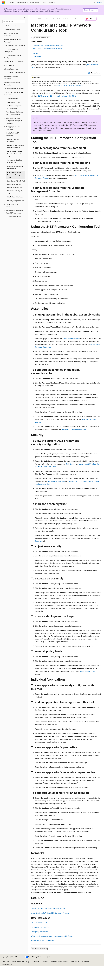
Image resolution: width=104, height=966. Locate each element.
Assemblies (36, 51)
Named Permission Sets (56, 481)
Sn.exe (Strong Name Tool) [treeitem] (15, 200)
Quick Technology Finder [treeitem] (12, 29)
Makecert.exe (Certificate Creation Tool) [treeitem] (15, 167)
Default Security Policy (87, 671)
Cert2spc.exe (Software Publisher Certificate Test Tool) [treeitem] (15, 154)
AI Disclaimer (6, 962)
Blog (27, 962)
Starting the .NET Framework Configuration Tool (48, 45)
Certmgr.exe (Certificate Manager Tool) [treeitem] (14, 161)
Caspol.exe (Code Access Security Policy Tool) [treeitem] (15, 146)
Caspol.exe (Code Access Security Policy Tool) (48, 908)
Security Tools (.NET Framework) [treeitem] (13, 140)
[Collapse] (25, 17)
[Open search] (94, 3)
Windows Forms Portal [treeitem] (11, 69)
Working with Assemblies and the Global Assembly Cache (52, 936)
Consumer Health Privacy (59, 962)
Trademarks (85, 962)
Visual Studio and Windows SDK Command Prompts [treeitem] (14, 113)
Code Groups (70, 464)
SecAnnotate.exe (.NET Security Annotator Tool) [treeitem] (14, 186)
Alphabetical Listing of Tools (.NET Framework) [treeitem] (14, 107)
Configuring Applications (40, 932)
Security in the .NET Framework (42, 940)
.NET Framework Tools (43, 19)
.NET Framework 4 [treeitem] (10, 26)
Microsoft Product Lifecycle (58, 9)
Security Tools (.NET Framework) (63, 19)
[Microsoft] (3, 2)
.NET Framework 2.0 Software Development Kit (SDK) (56, 96)
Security (35, 53)
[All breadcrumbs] (33, 18)
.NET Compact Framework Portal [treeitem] (14, 72)
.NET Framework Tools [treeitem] (13, 102)
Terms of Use (75, 962)
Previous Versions (18, 962)
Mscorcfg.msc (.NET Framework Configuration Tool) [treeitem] (16, 175)
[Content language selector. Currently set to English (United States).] (11, 957)
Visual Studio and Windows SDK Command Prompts (50, 913)
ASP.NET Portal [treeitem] (9, 65)
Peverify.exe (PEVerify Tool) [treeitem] (16, 181)
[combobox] (13, 21)
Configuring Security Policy (40, 927)
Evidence (38, 541)
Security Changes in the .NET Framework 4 (70, 85)
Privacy (44, 962)
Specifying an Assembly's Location (74, 429)
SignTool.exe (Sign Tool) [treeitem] (15, 197)
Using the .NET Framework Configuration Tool (47, 48)
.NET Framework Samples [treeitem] (12, 216)
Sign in (99, 2)
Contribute (36, 962)
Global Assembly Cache (71, 339)
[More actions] (99, 18)
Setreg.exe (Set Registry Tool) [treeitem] (15, 192)
